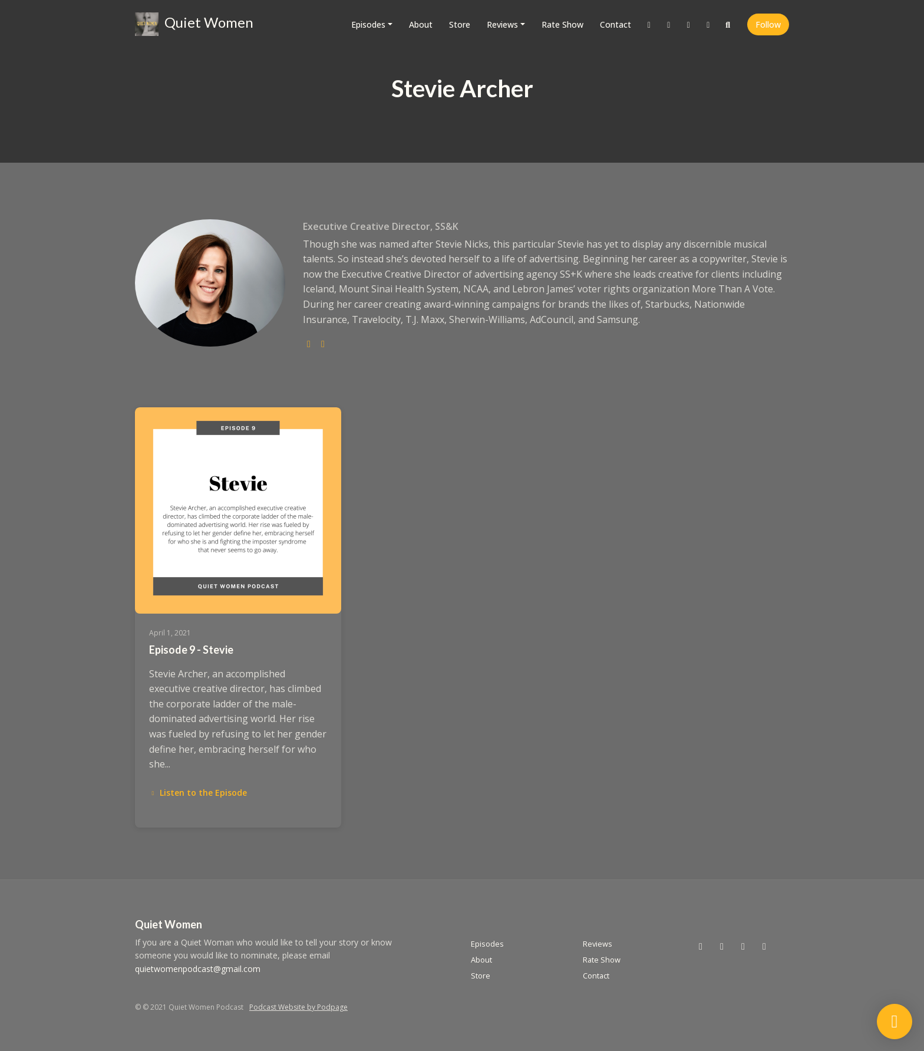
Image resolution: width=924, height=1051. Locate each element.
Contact (615, 24)
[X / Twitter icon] (701, 946)
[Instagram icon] (722, 946)
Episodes (368, 24)
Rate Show (562, 24)
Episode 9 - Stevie (191, 649)
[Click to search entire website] (728, 24)
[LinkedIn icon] (764, 946)
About (421, 24)
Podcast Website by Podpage (298, 1007)
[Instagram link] (669, 24)
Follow (768, 24)
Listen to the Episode (198, 792)
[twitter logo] (309, 343)
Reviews (502, 24)
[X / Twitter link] (649, 24)
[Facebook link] (689, 24)
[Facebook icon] (743, 946)
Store (459, 24)
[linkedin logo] (323, 343)
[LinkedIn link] (708, 24)
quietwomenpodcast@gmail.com (197, 968)
